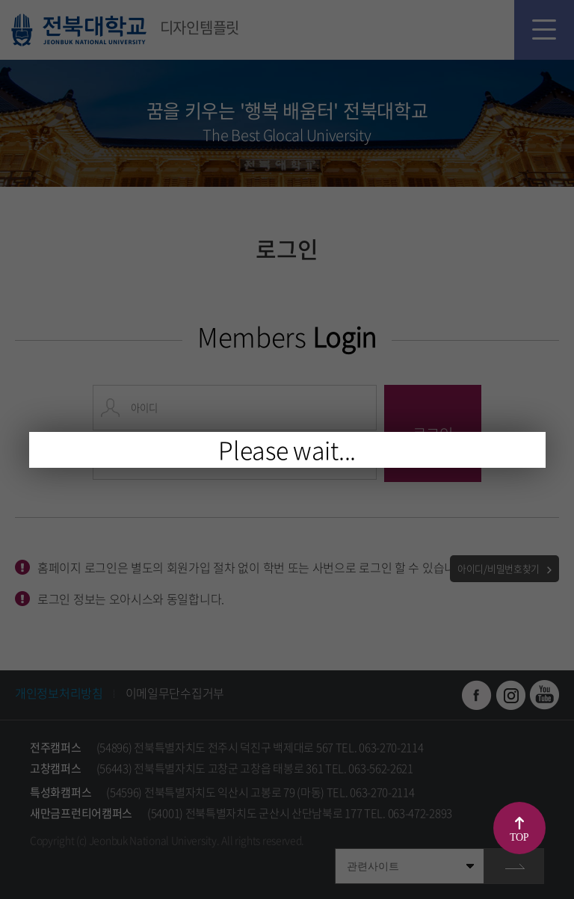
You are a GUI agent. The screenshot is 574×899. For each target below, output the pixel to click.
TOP (519, 837)
